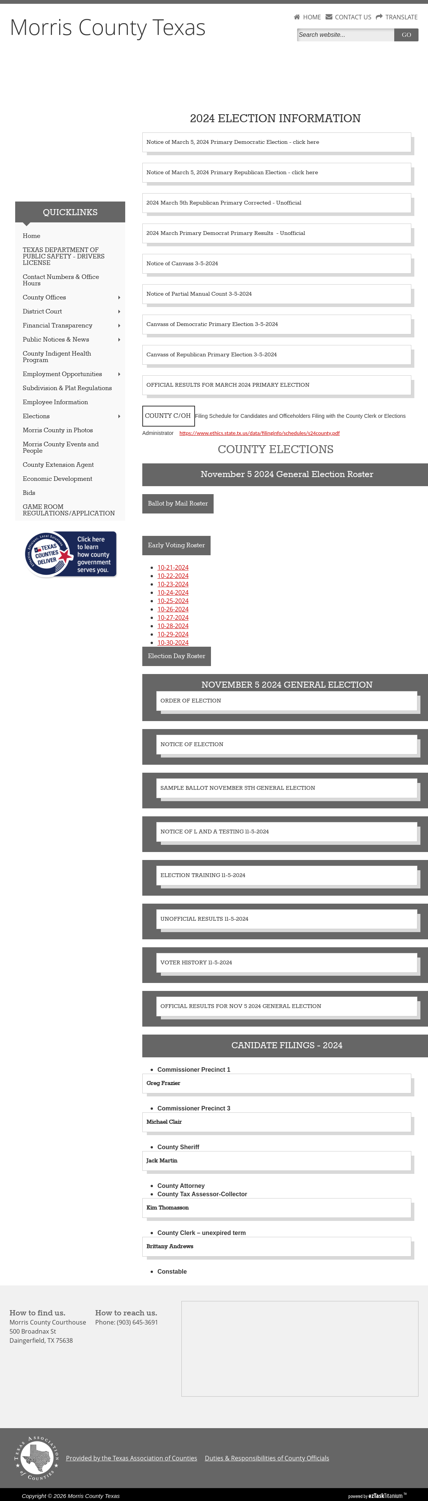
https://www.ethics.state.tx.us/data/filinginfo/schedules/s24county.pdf (259, 433)
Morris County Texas (107, 26)
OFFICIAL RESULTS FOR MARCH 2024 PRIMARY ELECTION (228, 385)
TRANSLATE (402, 17)
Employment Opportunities (72, 374)
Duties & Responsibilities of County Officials (267, 1458)
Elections (72, 417)
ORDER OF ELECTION (190, 701)
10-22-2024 (173, 576)
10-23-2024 (173, 584)
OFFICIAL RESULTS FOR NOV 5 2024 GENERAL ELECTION (240, 1006)
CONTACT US (353, 17)
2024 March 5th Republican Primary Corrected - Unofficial (223, 203)
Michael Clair (164, 1122)
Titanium (386, 1496)
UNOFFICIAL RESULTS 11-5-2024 (204, 919)
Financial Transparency (72, 326)
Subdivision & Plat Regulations (67, 388)
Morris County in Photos (58, 431)
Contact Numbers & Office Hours (61, 280)
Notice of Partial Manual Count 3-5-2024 (199, 294)
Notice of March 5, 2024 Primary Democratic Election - (219, 142)
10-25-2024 (173, 601)
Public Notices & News (72, 340)
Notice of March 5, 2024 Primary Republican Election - (219, 172)
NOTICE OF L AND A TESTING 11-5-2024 (214, 832)
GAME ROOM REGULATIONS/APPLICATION (69, 510)
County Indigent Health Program (57, 357)
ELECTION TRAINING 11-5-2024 (202, 875)
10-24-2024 (173, 592)
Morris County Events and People (61, 448)
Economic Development (57, 479)
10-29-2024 (173, 634)
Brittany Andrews (169, 1247)
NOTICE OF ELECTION (191, 744)
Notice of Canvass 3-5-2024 (182, 264)
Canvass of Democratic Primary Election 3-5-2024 (212, 324)
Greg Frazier (163, 1083)
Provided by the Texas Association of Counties (131, 1458)
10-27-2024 (173, 617)
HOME (312, 17)
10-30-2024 (173, 642)
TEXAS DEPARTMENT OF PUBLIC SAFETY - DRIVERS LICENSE (64, 256)
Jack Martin (161, 1161)
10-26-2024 (173, 609)
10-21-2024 (173, 567)
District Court (72, 312)
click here (306, 142)
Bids (29, 493)
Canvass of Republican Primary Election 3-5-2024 (211, 355)
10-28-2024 (173, 626)
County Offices (72, 298)
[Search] (347, 34)
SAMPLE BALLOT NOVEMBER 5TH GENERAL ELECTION (237, 788)
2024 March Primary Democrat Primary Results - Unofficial (225, 233)
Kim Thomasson (167, 1208)
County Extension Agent (58, 465)
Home (31, 236)
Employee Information (55, 402)
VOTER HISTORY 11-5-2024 (196, 963)
